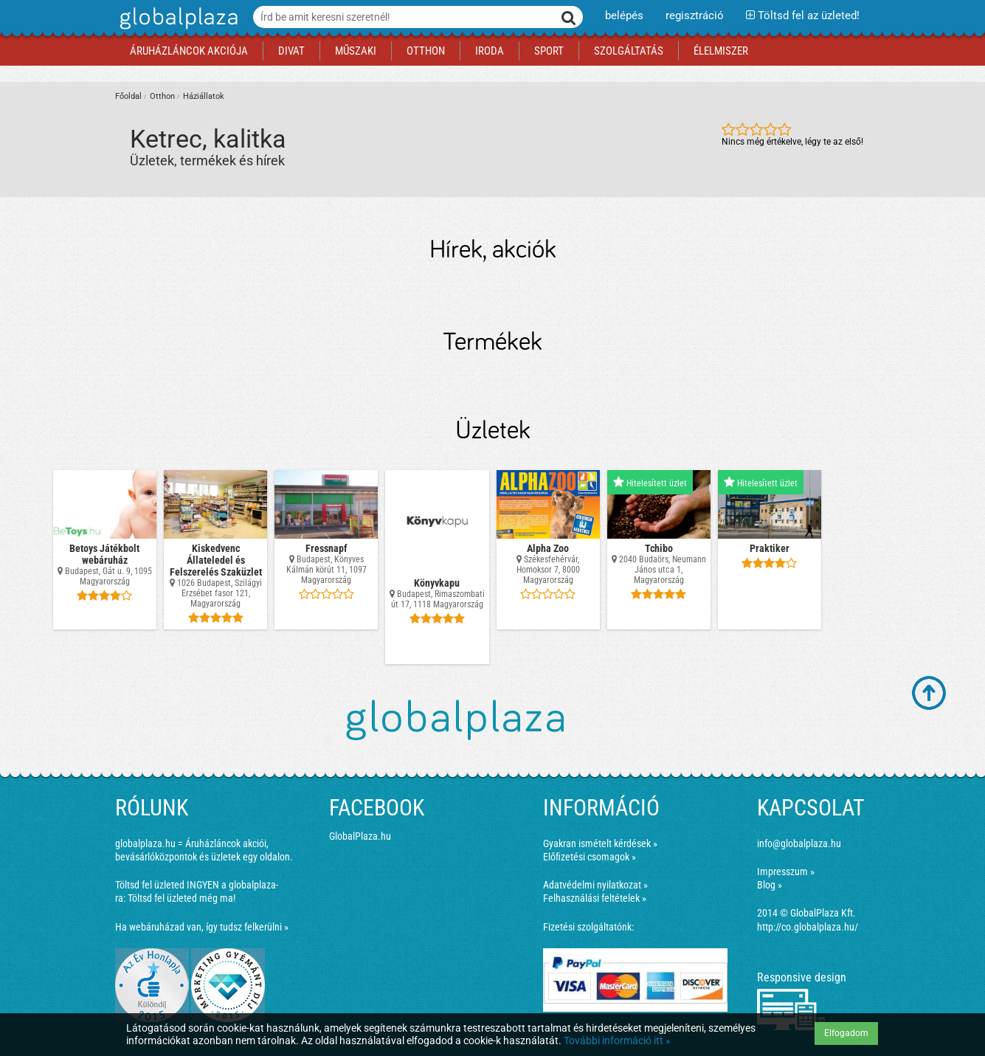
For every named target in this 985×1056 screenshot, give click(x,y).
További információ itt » (617, 1040)
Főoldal (128, 96)
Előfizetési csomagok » (589, 857)
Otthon (162, 96)
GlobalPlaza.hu (360, 836)
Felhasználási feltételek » (594, 898)
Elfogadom (846, 1033)
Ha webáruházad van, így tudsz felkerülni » (201, 927)
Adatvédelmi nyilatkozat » (595, 885)
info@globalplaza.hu (799, 843)
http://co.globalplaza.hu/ (807, 927)
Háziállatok (203, 96)
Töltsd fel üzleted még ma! (181, 898)
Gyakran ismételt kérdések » (600, 843)
